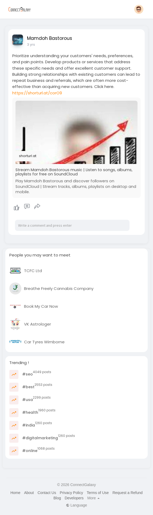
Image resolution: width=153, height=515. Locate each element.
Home (15, 493)
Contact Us (47, 493)
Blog (57, 498)
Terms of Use (98, 493)
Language (76, 505)
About (29, 493)
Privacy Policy (71, 493)
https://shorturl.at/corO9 (37, 93)
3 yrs (31, 44)
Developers (74, 498)
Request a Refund (127, 493)
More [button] (93, 498)
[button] (139, 9)
